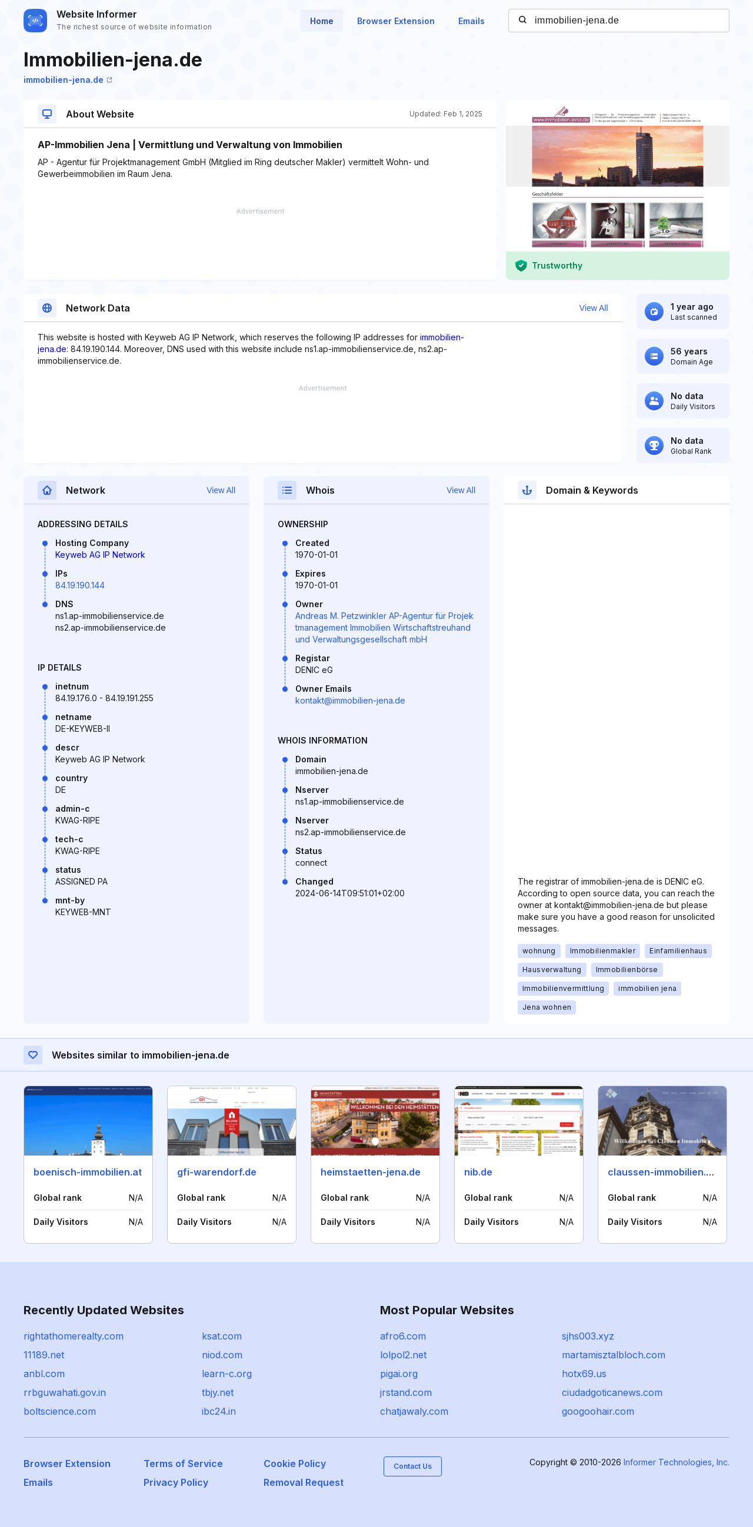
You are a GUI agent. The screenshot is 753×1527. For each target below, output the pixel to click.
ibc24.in (219, 1411)
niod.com (222, 1355)
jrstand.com (406, 1392)
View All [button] (593, 308)
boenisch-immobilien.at (88, 1172)
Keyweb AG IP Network (100, 555)
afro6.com (403, 1336)
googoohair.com (598, 1411)
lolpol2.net (403, 1355)
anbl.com (44, 1373)
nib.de (478, 1172)
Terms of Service (183, 1463)
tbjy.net (218, 1392)
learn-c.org (227, 1373)
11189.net (44, 1355)
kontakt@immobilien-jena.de (350, 700)
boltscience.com (60, 1411)
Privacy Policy (176, 1482)
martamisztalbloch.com (613, 1355)
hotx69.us (584, 1373)
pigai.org (399, 1373)
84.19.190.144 (80, 585)
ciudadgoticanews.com (612, 1392)
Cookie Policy (295, 1463)
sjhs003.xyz (588, 1336)
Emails (471, 21)
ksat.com (222, 1336)
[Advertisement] (260, 243)
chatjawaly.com (414, 1411)
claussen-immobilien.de (663, 1172)
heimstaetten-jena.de (371, 1172)
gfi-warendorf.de (216, 1172)
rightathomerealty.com (74, 1336)
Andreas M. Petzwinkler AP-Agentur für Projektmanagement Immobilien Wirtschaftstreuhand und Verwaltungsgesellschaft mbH (384, 627)
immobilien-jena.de (68, 80)
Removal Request (304, 1482)
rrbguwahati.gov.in (65, 1392)
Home (322, 21)
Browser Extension (396, 21)
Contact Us (413, 1466)
